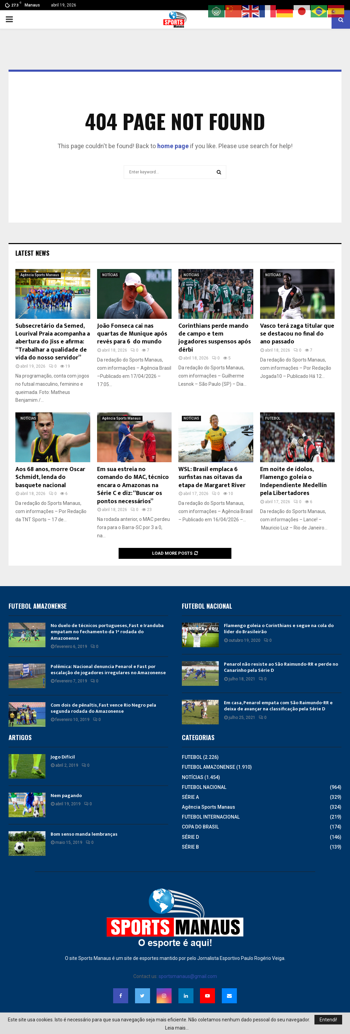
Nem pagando (66, 795)
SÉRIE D (190, 837)
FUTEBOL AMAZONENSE (208, 767)
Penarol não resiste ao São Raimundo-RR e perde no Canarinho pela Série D (281, 667)
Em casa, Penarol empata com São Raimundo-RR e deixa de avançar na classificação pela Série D (278, 706)
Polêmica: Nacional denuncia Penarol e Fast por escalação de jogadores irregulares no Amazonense (108, 670)
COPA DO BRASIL (200, 827)
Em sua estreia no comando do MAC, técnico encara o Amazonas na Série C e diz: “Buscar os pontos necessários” (133, 485)
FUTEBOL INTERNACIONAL (211, 817)
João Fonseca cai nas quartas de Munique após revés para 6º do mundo (132, 334)
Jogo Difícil (63, 757)
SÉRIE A (190, 797)
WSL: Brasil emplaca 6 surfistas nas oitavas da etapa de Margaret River (211, 477)
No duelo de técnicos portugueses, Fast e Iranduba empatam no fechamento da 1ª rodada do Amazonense (107, 632)
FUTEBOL (272, 418)
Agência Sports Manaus (40, 275)
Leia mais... (177, 1027)
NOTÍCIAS (110, 275)
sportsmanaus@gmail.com (188, 976)
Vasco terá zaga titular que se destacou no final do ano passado (297, 334)
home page (173, 146)
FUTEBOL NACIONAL (204, 787)
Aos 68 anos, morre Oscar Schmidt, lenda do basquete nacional (50, 477)
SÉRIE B (190, 847)
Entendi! (328, 1019)
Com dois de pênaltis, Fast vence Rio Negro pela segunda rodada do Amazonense (103, 708)
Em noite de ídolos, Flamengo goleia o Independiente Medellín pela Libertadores (293, 481)
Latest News (32, 253)
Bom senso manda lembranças (84, 834)
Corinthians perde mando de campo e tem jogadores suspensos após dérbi (214, 338)
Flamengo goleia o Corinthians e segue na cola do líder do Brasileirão (279, 629)
